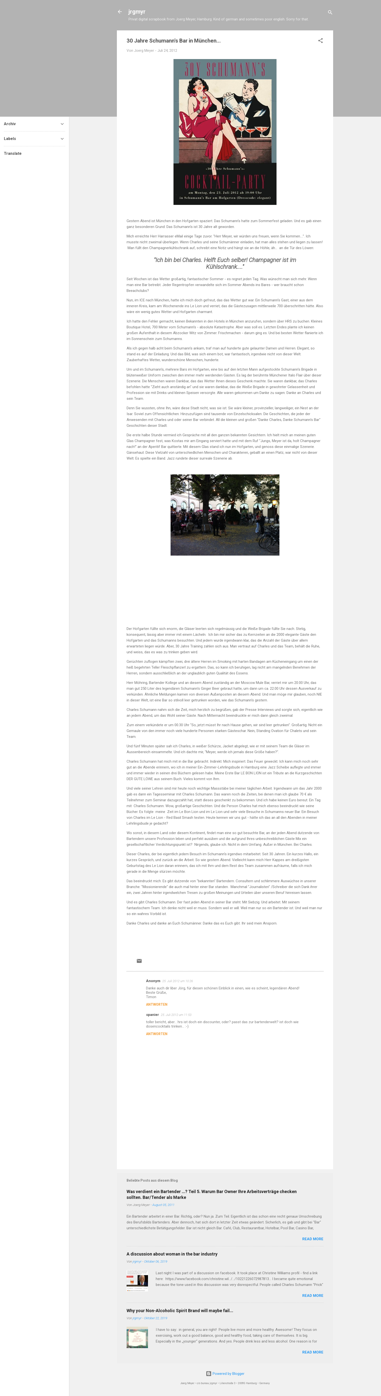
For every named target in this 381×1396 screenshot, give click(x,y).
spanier (152, 1014)
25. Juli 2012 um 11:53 (176, 1015)
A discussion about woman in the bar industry (172, 1253)
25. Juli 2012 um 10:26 (177, 981)
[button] (320, 41)
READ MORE (312, 1239)
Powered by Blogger (225, 1373)
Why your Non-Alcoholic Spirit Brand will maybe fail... (180, 1310)
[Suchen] (330, 13)
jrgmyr (137, 11)
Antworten (156, 1004)
